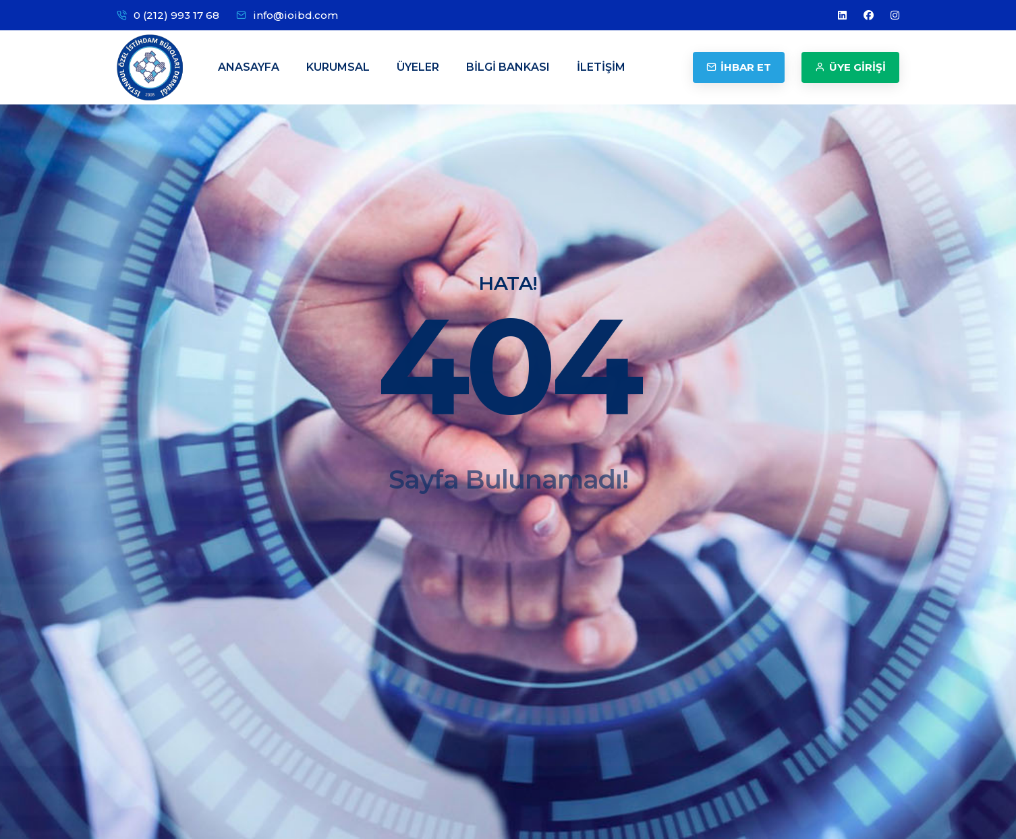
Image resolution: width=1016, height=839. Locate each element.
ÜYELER (418, 67)
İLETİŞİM (601, 67)
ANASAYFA (248, 67)
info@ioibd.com (295, 15)
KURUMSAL (338, 67)
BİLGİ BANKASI (508, 67)
